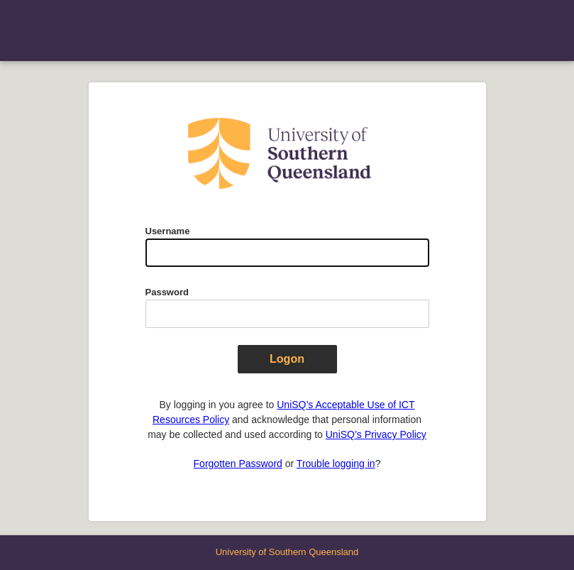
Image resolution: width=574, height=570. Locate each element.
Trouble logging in (336, 463)
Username (167, 231)
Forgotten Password (238, 463)
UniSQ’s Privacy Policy (376, 434)
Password (167, 292)
